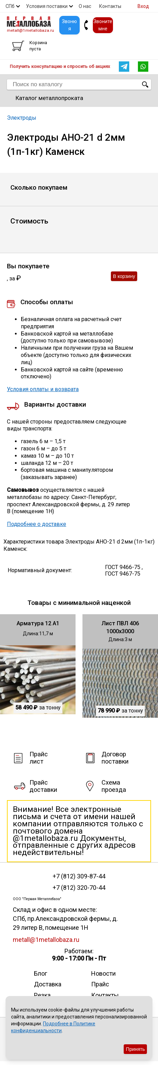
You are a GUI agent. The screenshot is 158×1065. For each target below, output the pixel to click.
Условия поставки (47, 6)
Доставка (47, 984)
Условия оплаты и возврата (43, 389)
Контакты (110, 6)
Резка (42, 995)
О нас (85, 6)
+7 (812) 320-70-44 (79, 887)
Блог (40, 973)
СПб (10, 6)
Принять (135, 1049)
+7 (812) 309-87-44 (79, 876)
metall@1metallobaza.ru (30, 30)
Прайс (100, 984)
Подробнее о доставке (36, 524)
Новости (103, 973)
